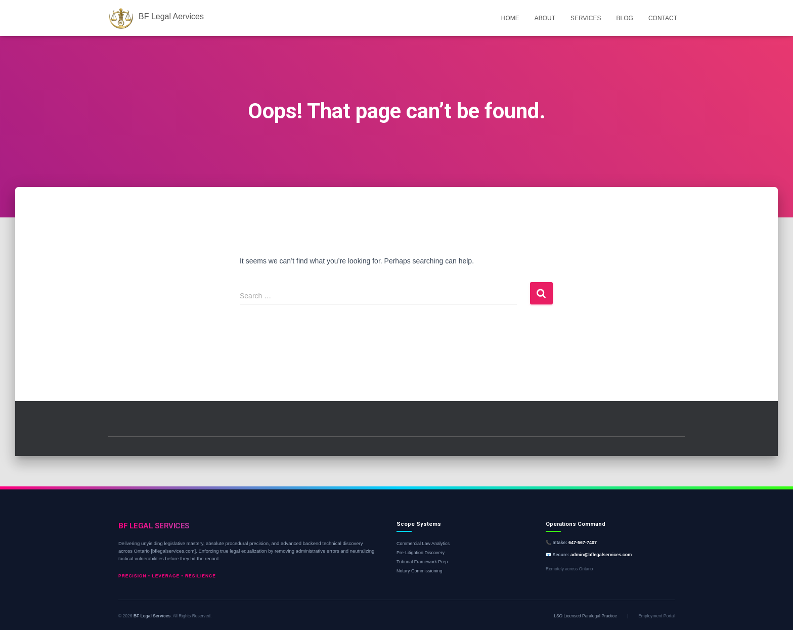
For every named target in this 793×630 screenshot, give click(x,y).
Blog (624, 18)
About (545, 18)
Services (585, 18)
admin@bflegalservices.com (601, 554)
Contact (662, 18)
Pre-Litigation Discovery (420, 552)
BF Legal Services (152, 615)
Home (510, 18)
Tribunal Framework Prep (422, 561)
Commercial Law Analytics (423, 543)
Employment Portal (656, 615)
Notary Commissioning (419, 570)
